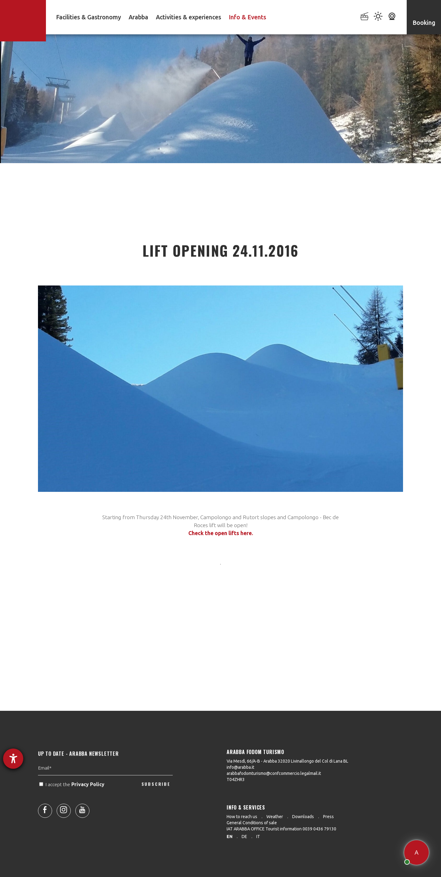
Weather (274, 816)
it (258, 836)
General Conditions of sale (252, 822)
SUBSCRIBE (156, 799)
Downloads (303, 816)
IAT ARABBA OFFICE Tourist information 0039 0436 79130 (281, 828)
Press (328, 816)
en (229, 836)
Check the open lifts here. (220, 533)
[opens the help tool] (13, 759)
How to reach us (242, 816)
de (244, 836)
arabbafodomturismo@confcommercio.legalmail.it (274, 773)
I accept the (72, 799)
